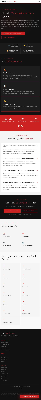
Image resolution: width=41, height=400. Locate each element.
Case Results (4, 359)
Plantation (3, 369)
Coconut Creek (4, 373)
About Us (3, 356)
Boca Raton (4, 376)
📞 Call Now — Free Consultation (29, 396)
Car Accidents (4, 342)
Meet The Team (4, 357)
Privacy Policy (20, 388)
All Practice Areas (5, 350)
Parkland (3, 371)
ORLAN (9, 1)
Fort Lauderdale (4, 375)
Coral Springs (4, 367)
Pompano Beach (5, 378)
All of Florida (4, 380)
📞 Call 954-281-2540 (12, 211)
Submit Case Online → (9, 37)
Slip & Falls (3, 346)
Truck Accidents (5, 344)
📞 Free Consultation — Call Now (13, 33)
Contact (3, 361)
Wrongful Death (4, 348)
